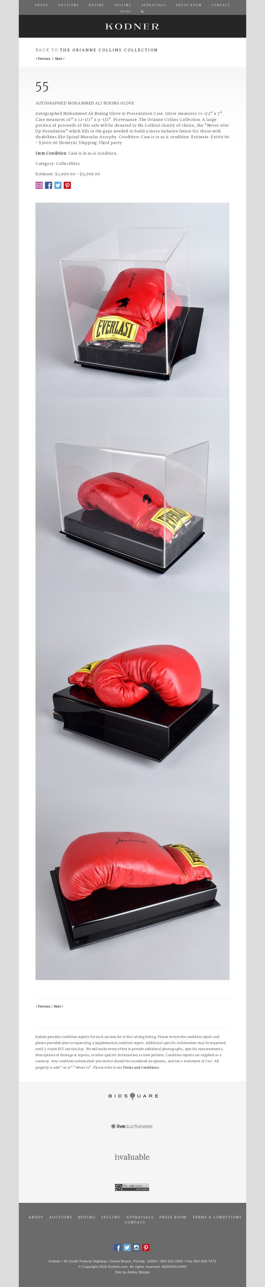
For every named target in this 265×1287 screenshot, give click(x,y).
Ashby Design (138, 1272)
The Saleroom (132, 1187)
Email (39, 185)
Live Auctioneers (132, 1127)
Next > (60, 59)
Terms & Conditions (217, 1217)
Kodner (132, 26)
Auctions (60, 1217)
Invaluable (132, 1157)
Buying (87, 1217)
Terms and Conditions (141, 1067)
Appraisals (140, 1217)
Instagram (136, 1247)
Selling (111, 1217)
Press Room (173, 1217)
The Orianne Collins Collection (109, 50)
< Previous (42, 59)
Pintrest (67, 185)
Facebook (48, 185)
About (36, 1217)
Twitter (58, 185)
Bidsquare (132, 1096)
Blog (126, 12)
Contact (135, 1222)
